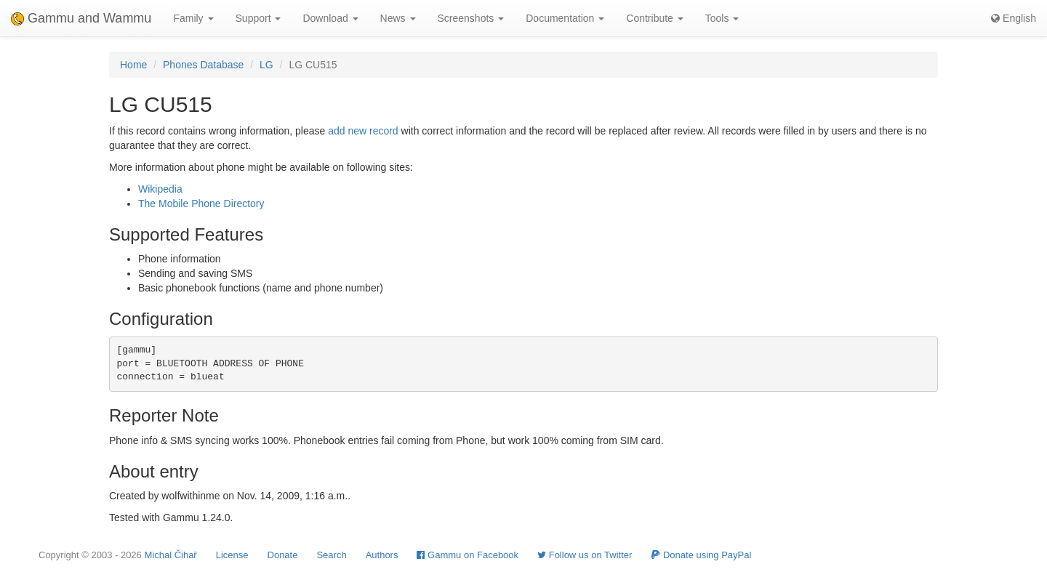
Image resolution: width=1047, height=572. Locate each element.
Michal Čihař (170, 554)
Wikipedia (160, 189)
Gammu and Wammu (81, 18)
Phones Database (203, 65)
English (1013, 18)
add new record (363, 131)
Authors (382, 554)
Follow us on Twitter (584, 554)
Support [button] (258, 18)
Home (133, 65)
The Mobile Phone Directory (201, 203)
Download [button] (330, 18)
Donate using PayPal (701, 554)
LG (266, 65)
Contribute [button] (654, 18)
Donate (283, 554)
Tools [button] (722, 18)
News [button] (398, 18)
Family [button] (193, 18)
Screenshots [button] (471, 18)
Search (331, 554)
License (232, 554)
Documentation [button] (565, 18)
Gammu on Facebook (467, 554)
